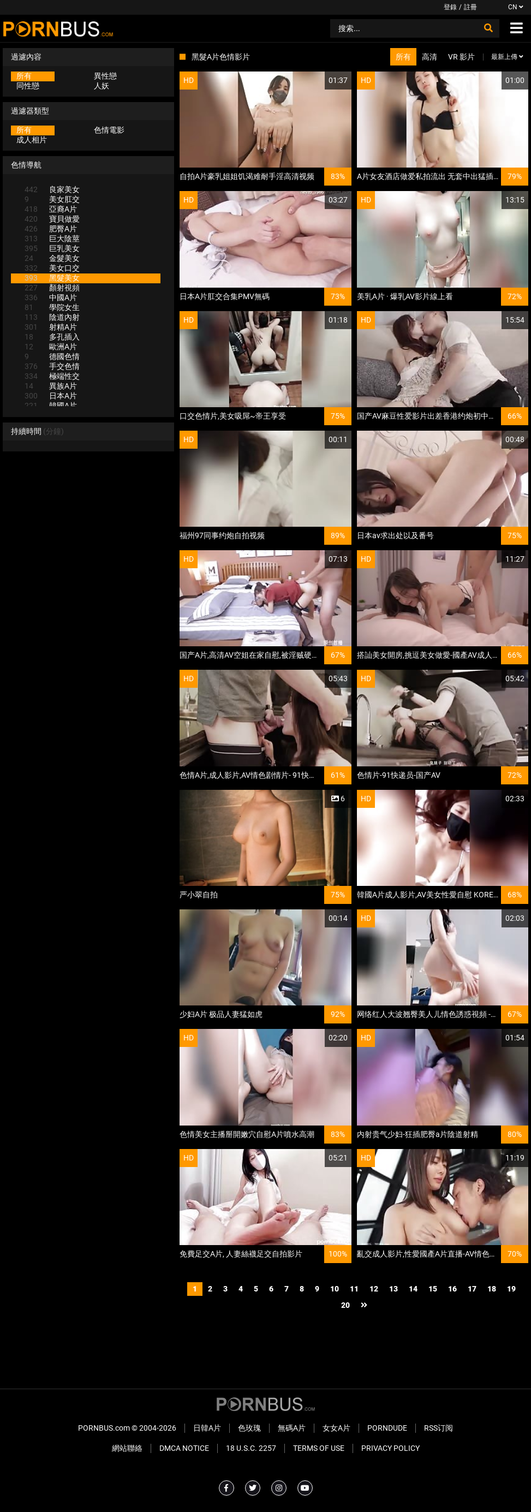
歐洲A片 (51, 346)
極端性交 (52, 376)
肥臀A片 (51, 228)
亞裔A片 (51, 209)
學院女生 (52, 307)
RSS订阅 (438, 1428)
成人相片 (31, 139)
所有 (24, 76)
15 (432, 1288)
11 (354, 1288)
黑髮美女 (52, 277)
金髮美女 (52, 258)
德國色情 (52, 356)
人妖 (101, 85)
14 (413, 1288)
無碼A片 (292, 1428)
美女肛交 (52, 199)
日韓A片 (207, 1428)
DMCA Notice (184, 1448)
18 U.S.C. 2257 (251, 1448)
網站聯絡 (127, 1448)
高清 (429, 56)
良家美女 (52, 189)
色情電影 (109, 130)
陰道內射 (52, 317)
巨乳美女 (52, 248)
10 (334, 1288)
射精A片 (51, 327)
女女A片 (336, 1428)
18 (491, 1288)
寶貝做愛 (52, 219)
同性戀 (27, 85)
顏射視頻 (52, 287)
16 (452, 1288)
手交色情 (52, 366)
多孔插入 (52, 336)
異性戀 (105, 76)
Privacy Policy (390, 1448)
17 (472, 1288)
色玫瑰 (249, 1428)
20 (345, 1305)
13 (393, 1288)
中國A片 (51, 297)
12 (373, 1288)
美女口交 (52, 268)
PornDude (387, 1428)
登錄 (450, 7)
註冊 (470, 7)
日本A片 (51, 395)
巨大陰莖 (52, 238)
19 (511, 1288)
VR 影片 (461, 56)
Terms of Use (318, 1448)
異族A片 (51, 386)
